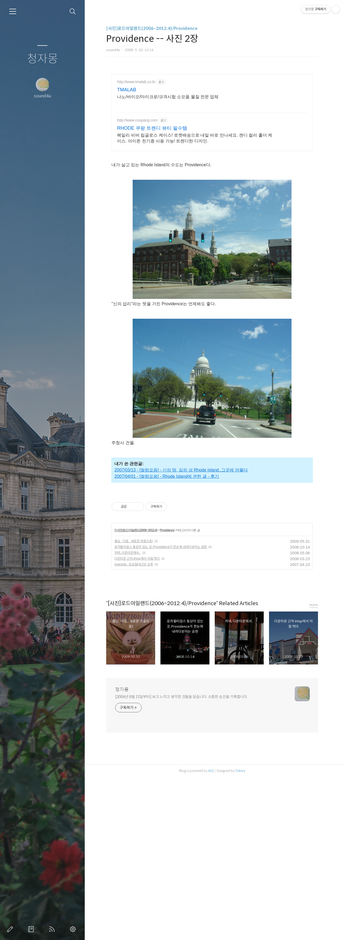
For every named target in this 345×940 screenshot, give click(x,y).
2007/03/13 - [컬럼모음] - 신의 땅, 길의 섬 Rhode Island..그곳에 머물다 (181, 558)
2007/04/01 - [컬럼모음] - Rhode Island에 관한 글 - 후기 (166, 565)
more (314, 767)
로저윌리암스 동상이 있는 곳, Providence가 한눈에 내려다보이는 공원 (160, 709)
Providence (167, 693)
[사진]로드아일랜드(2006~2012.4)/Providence (152, 28)
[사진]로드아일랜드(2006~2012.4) (136, 693)
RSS (53, 929)
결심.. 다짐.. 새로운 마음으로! (133, 703)
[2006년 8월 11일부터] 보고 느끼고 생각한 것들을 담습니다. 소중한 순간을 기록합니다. (181, 859)
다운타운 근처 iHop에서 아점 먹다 (137, 721)
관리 (74, 929)
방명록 (32, 929)
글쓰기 (11, 929)
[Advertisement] (212, 120)
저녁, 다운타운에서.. (127, 715)
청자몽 (42, 58)
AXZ (211, 933)
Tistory (240, 933)
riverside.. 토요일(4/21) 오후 (133, 727)
